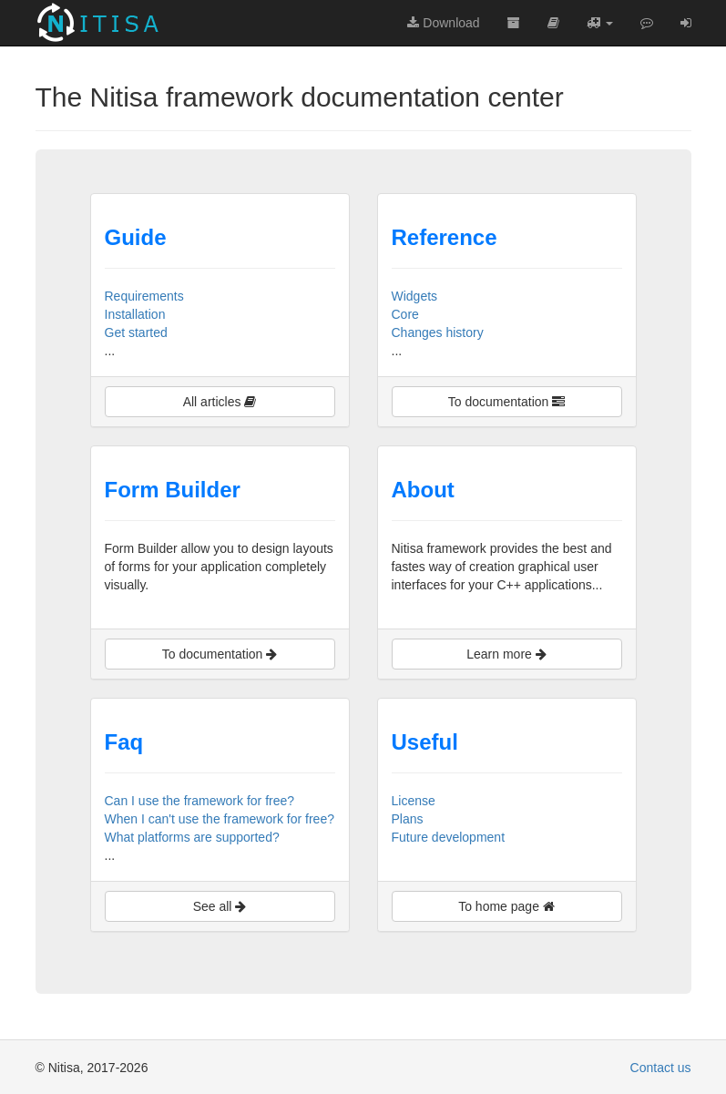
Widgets (415, 296)
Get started (136, 332)
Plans (408, 819)
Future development (449, 837)
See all (220, 906)
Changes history (438, 332)
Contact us (660, 1067)
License (413, 800)
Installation (135, 314)
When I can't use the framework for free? (219, 819)
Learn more (506, 654)
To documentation (506, 401)
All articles (220, 401)
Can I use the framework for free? (200, 800)
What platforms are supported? (192, 837)
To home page (506, 906)
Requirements (144, 296)
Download (443, 22)
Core (405, 314)
